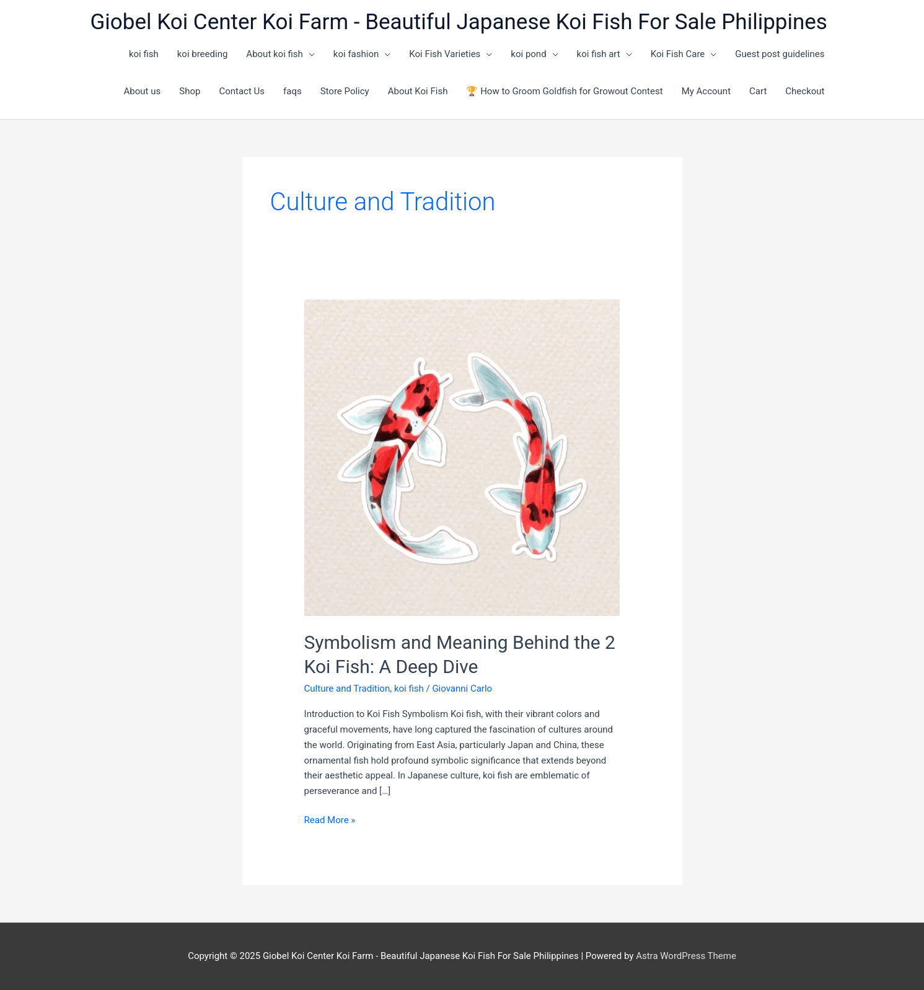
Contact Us (242, 91)
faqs (292, 91)
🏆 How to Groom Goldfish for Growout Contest (564, 91)
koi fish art (598, 54)
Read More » (330, 820)
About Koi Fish (418, 91)
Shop (189, 91)
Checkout (804, 91)
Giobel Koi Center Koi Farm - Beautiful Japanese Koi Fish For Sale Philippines (458, 22)
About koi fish (274, 54)
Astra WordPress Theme (686, 955)
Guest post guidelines (779, 54)
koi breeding (202, 54)
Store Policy (344, 91)
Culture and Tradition (347, 688)
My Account (706, 91)
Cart (758, 91)
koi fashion (356, 54)
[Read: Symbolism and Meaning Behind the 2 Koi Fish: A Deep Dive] (462, 457)
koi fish (144, 54)
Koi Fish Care (678, 54)
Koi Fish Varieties (444, 54)
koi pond (528, 54)
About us (142, 91)
